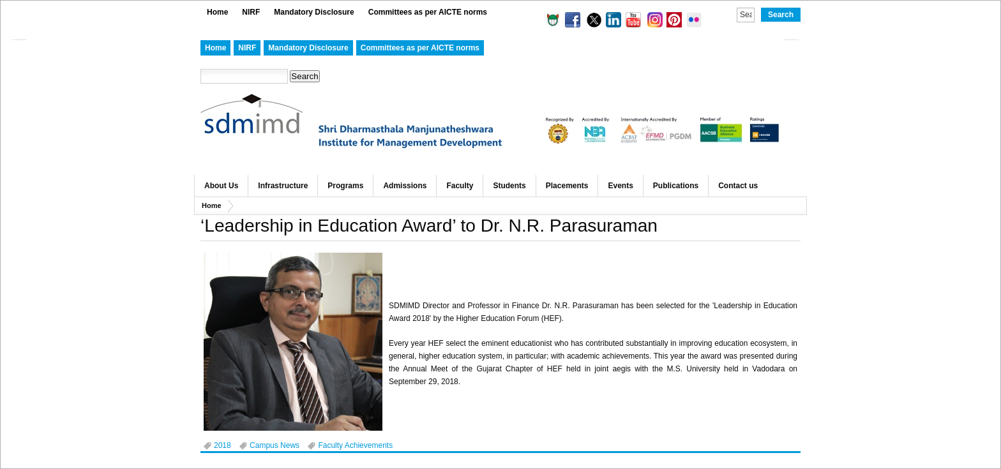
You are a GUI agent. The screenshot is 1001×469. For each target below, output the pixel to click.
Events (620, 185)
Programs (345, 185)
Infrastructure (283, 185)
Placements (567, 185)
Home (217, 12)
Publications (675, 185)
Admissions (404, 185)
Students (509, 185)
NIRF (251, 12)
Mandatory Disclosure (314, 12)
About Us (221, 185)
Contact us (738, 185)
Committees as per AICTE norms (427, 12)
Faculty (459, 185)
